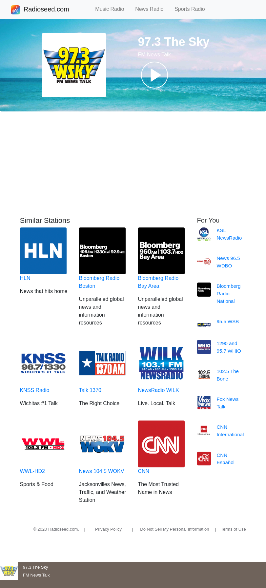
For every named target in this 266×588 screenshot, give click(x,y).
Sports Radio (192, 9)
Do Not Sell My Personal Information (174, 529)
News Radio (152, 9)
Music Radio (112, 9)
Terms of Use (233, 529)
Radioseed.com (46, 9)
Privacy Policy (108, 529)
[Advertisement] (133, 164)
